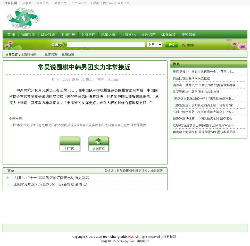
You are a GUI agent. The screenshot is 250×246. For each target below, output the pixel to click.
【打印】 (70, 148)
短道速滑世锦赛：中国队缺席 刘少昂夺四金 (202, 118)
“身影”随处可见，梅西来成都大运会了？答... (203, 112)
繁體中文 (60, 3)
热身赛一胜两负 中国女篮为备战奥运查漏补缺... (205, 85)
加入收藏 (25, 3)
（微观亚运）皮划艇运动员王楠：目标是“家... (204, 105)
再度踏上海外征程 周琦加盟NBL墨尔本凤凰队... (205, 132)
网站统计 (143, 241)
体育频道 (51, 54)
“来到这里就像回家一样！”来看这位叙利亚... (203, 98)
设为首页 (42, 3)
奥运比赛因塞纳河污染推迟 (191, 78)
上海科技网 (28, 54)
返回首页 (99, 148)
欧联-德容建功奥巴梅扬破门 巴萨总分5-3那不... (205, 125)
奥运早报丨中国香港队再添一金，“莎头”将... (203, 71)
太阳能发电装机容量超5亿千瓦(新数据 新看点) (50, 184)
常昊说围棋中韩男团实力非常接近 (196, 92)
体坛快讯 (68, 54)
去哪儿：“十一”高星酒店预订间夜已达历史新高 (51, 178)
